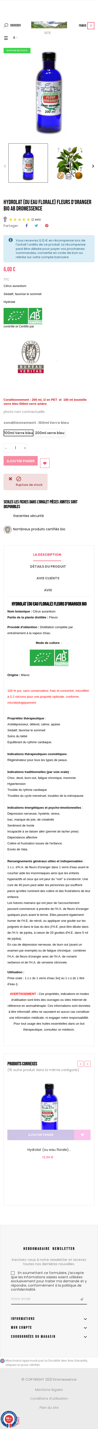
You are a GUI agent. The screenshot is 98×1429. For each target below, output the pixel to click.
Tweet (36, 226)
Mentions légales (49, 1389)
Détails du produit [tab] (48, 566)
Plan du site (49, 1407)
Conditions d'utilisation (49, 1398)
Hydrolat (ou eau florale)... (49, 1149)
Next (93, 166)
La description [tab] (47, 554)
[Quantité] (15, 448)
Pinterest (46, 226)
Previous (4, 166)
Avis (48, 590)
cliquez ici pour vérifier (22, 1365)
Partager (27, 226)
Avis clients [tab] (47, 578)
